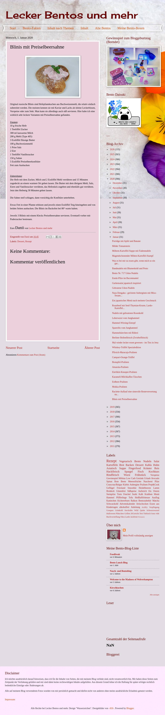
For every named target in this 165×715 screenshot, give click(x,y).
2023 (112, 164)
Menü (156, 494)
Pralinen (144, 484)
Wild (136, 510)
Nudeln (147, 461)
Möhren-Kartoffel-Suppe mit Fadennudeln (131, 251)
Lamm (156, 488)
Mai (115, 217)
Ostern (156, 491)
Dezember (118, 183)
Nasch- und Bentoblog (120, 571)
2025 (112, 154)
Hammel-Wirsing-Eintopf (123, 323)
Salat (156, 461)
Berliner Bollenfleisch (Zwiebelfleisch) (130, 337)
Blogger (130, 708)
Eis (149, 491)
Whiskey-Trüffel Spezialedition (126, 347)
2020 (112, 179)
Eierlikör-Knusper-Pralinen (124, 372)
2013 (112, 436)
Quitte (142, 510)
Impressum (10, 699)
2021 (112, 174)
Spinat (109, 481)
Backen (130, 465)
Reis (156, 468)
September (118, 198)
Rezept (28, 241)
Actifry (145, 507)
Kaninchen (111, 500)
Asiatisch (111, 468)
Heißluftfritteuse (142, 497)
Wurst (127, 474)
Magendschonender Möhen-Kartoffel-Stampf (132, 256)
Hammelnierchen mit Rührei (125, 333)
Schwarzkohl (112, 504)
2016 (112, 421)
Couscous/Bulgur (114, 484)
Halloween (110, 513)
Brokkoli (110, 491)
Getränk (139, 478)
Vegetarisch (125, 461)
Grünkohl (119, 510)
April (115, 222)
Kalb (141, 494)
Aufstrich (142, 491)
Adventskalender (127, 504)
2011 (112, 446)
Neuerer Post (14, 347)
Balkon (134, 500)
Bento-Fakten (32, 28)
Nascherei (147, 481)
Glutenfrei (121, 491)
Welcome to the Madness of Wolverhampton (131, 579)
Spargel (128, 471)
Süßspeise (131, 491)
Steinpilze (111, 494)
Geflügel (110, 488)
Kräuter (147, 468)
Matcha (155, 500)
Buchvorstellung (113, 517)
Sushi (134, 494)
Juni (115, 212)
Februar (116, 232)
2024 (112, 159)
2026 (112, 149)
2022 (112, 169)
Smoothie (132, 488)
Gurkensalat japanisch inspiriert (126, 283)
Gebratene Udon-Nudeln (123, 288)
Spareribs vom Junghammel (124, 328)
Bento (137, 461)
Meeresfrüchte (134, 481)
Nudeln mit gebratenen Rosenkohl (127, 313)
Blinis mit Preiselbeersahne (124, 399)
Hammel (110, 497)
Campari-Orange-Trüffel (123, 357)
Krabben (148, 494)
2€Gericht (135, 513)
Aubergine (134, 484)
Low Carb (130, 478)
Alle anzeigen (154, 595)
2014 (112, 431)
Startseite (53, 347)
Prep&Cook (153, 484)
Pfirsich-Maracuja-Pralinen (124, 352)
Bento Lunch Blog (119, 562)
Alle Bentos (103, 28)
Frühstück (140, 474)
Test (141, 513)
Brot (121, 465)
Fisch (141, 471)
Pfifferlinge (121, 497)
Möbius (122, 478)
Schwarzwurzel (153, 510)
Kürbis (126, 484)
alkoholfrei (124, 507)
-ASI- (111, 708)
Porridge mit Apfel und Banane (126, 241)
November (118, 188)
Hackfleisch (112, 471)
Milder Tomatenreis (121, 246)
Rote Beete (120, 481)
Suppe (122, 468)
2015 (112, 426)
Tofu (131, 497)
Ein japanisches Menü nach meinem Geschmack (134, 300)
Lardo (127, 517)
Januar (116, 237)
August (116, 202)
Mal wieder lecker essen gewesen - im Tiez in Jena (135, 342)
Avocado (155, 478)
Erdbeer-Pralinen (120, 382)
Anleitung (135, 507)
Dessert (20, 241)
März (115, 227)
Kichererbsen (123, 500)
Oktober (117, 193)
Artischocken (142, 504)
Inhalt (84, 28)
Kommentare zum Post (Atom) (31, 355)
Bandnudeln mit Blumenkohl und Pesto (130, 268)
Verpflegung (154, 507)
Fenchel (127, 494)
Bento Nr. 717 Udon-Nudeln (125, 273)
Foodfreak (115, 554)
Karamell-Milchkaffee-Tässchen (127, 377)
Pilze (157, 481)
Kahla (148, 465)
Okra (122, 517)
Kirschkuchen (117, 588)
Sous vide (155, 513)
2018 (112, 412)
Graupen (110, 510)
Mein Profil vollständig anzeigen (138, 535)
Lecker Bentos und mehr (72, 15)
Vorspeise (154, 475)
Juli (114, 207)
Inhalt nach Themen (61, 28)
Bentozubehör (144, 500)
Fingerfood (135, 468)
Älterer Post (92, 347)
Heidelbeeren (145, 488)
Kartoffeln (112, 465)
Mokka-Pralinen (119, 387)
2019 (112, 407)
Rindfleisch (112, 474)
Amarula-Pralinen (120, 367)
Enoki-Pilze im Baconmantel (125, 278)
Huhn (156, 465)
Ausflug (155, 497)
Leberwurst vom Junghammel (125, 318)
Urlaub (147, 478)
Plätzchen (120, 513)
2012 (112, 441)
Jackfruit (134, 517)
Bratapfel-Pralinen (120, 362)
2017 (112, 417)
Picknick (141, 517)
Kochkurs (154, 471)
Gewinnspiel (112, 478)
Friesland (121, 488)
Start (13, 28)
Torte (119, 494)
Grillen (127, 513)
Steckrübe (129, 510)
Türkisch (147, 513)
